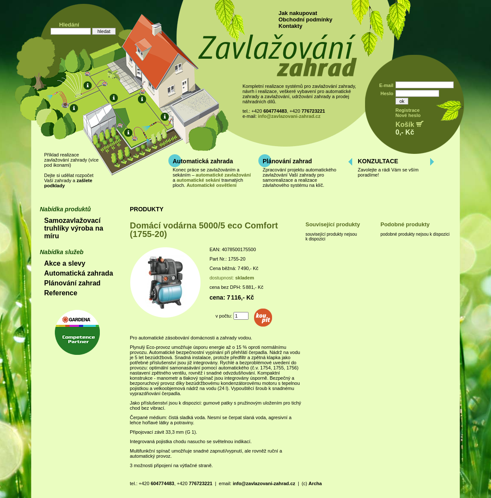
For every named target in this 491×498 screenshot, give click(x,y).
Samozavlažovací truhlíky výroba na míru (73, 228)
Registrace (407, 110)
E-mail (386, 85)
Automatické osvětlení (211, 185)
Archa (315, 483)
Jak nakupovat (297, 13)
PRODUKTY (147, 209)
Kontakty (290, 26)
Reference (60, 293)
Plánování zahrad (287, 161)
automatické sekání (198, 180)
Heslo (386, 93)
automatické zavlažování (223, 174)
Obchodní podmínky (305, 19)
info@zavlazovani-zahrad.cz (289, 116)
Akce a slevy (64, 263)
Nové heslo (408, 115)
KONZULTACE (378, 161)
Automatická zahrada (203, 161)
